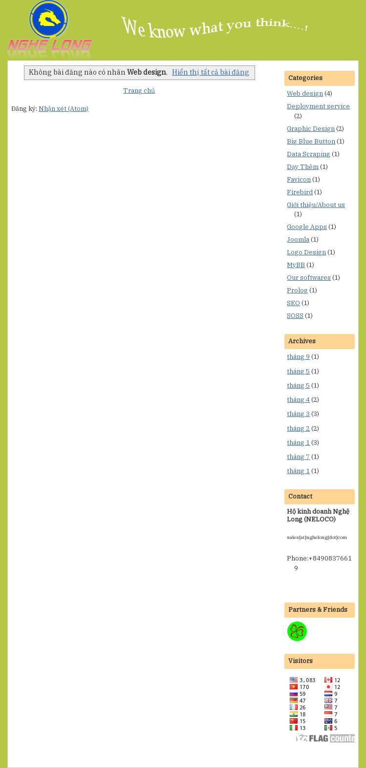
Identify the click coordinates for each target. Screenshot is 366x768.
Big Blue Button (311, 141)
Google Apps (307, 227)
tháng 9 (298, 357)
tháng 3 (298, 414)
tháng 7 (298, 457)
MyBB (296, 265)
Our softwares (309, 277)
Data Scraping (308, 154)
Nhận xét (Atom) (63, 108)
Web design (305, 93)
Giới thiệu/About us (316, 205)
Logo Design (306, 252)
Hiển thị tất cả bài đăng (210, 72)
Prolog (297, 290)
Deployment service (318, 106)
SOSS (295, 315)
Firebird (300, 192)
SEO (293, 303)
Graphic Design (311, 129)
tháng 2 (298, 428)
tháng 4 (298, 399)
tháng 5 (298, 371)
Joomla (298, 239)
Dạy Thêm (303, 167)
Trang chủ (139, 90)
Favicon (299, 179)
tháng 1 (298, 442)
